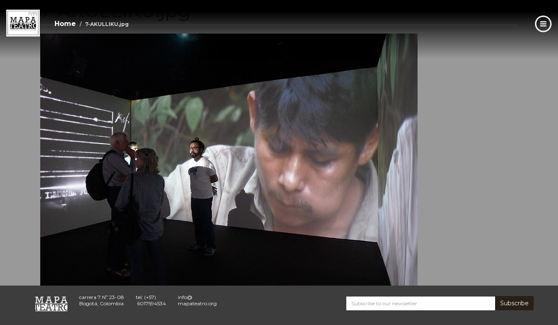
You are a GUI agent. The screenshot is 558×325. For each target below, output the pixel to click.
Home (65, 24)
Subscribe (514, 303)
